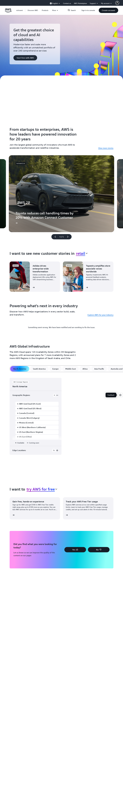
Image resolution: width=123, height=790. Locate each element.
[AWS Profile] (117, 3)
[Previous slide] (54, 236)
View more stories (105, 148)
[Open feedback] (120, 395)
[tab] (19, 368)
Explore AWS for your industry (100, 315)
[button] (33, 10)
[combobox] (82, 253)
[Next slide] (69, 236)
